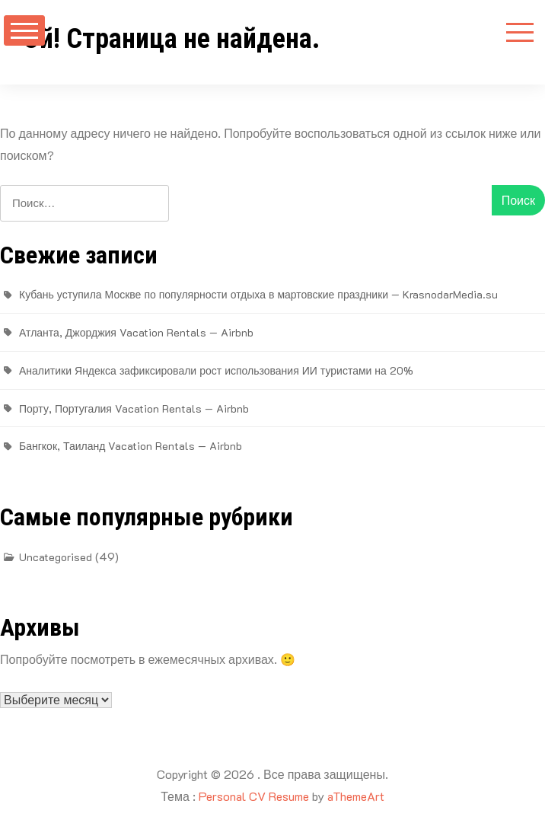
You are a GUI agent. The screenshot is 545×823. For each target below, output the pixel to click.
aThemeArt (355, 796)
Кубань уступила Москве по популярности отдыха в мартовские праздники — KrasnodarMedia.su (258, 294)
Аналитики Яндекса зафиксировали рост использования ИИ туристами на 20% (216, 370)
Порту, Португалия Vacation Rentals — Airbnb (134, 408)
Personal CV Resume (254, 796)
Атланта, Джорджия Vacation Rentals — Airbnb (136, 332)
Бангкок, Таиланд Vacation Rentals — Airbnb (130, 446)
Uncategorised (55, 557)
